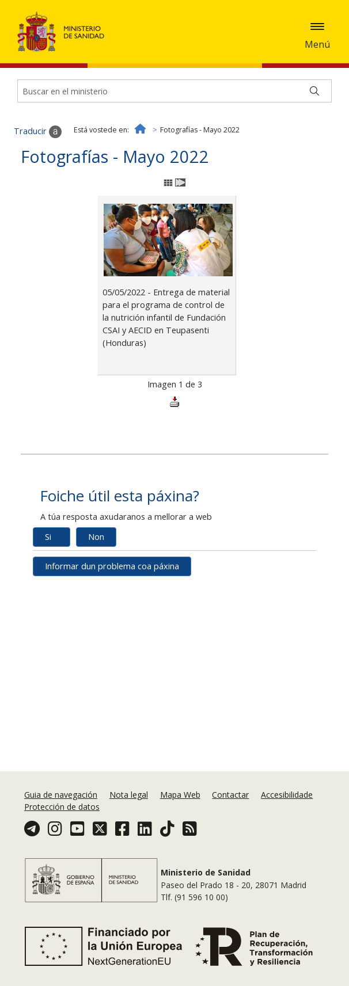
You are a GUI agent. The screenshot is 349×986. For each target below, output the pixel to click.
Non (96, 536)
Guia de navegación (60, 794)
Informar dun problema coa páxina (112, 566)
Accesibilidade (287, 794)
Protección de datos (62, 806)
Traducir (38, 131)
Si (48, 536)
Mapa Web (180, 794)
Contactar (230, 794)
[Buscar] (314, 91)
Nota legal (128, 794)
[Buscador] (174, 90)
